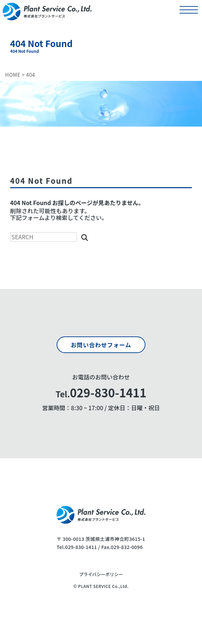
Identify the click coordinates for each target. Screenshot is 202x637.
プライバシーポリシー (101, 574)
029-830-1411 (81, 547)
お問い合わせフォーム (101, 345)
